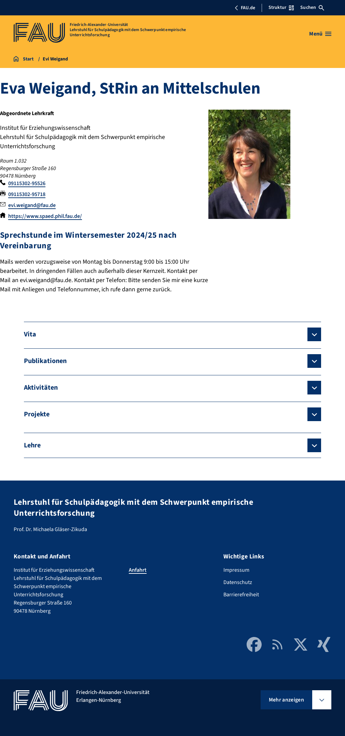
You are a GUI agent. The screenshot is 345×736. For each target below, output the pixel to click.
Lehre (32, 445)
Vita (30, 334)
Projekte (37, 414)
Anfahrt (138, 570)
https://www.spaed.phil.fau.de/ (45, 216)
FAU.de (245, 7)
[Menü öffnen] (320, 33)
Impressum (236, 570)
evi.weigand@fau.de (32, 205)
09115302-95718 (26, 194)
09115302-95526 (26, 183)
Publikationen (45, 361)
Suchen (312, 7)
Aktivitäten (41, 387)
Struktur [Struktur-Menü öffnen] (281, 7)
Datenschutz (237, 582)
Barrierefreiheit (241, 594)
